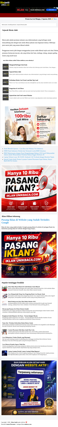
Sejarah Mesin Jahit (15, 72)
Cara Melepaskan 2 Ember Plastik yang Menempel (16, 337)
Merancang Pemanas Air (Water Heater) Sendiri (15, 309)
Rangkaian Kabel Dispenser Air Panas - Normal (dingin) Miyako (20, 316)
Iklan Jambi (14, 422)
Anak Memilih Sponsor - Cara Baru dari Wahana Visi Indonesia (23, 148)
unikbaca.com (28, 424)
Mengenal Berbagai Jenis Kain (18, 65)
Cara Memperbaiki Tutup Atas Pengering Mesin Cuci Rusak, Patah (26, 294)
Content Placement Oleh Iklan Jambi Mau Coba (21, 330)
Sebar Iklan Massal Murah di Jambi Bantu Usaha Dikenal (24, 286)
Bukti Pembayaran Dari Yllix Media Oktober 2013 (22, 301)
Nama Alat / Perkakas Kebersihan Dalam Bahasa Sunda (17, 323)
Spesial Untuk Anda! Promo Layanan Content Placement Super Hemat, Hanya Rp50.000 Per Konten (28, 160)
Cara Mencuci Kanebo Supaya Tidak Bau (13, 344)
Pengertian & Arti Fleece (16, 88)
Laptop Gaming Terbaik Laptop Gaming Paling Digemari (24, 351)
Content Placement (11, 424)
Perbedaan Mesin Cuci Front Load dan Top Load (23, 80)
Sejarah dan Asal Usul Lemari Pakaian (20, 95)
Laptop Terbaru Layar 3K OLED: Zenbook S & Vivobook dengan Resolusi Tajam (29, 157)
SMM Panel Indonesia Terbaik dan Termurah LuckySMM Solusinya (25, 151)
